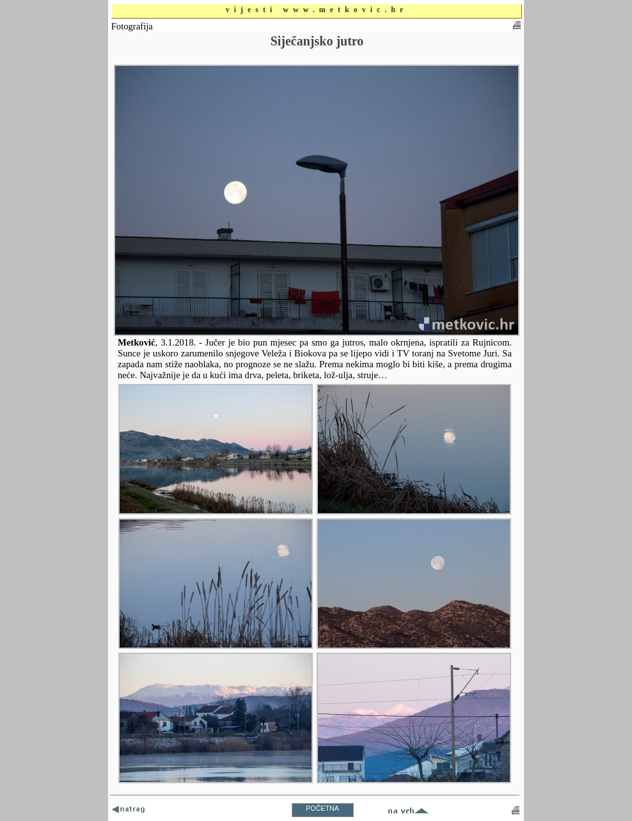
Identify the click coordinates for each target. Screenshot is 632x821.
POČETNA (322, 808)
